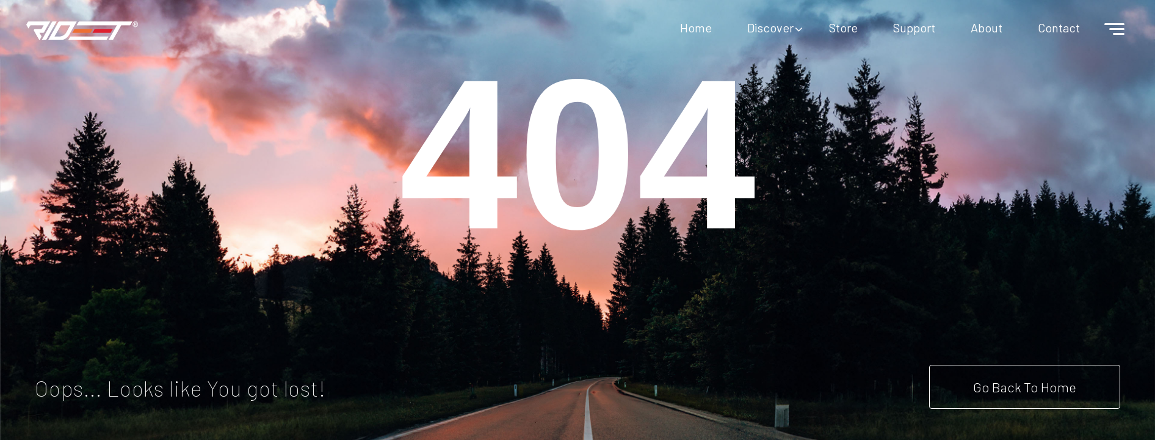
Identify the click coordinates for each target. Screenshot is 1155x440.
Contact (1059, 27)
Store (843, 27)
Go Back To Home (1024, 387)
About (986, 27)
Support (914, 27)
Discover (770, 27)
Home (696, 27)
